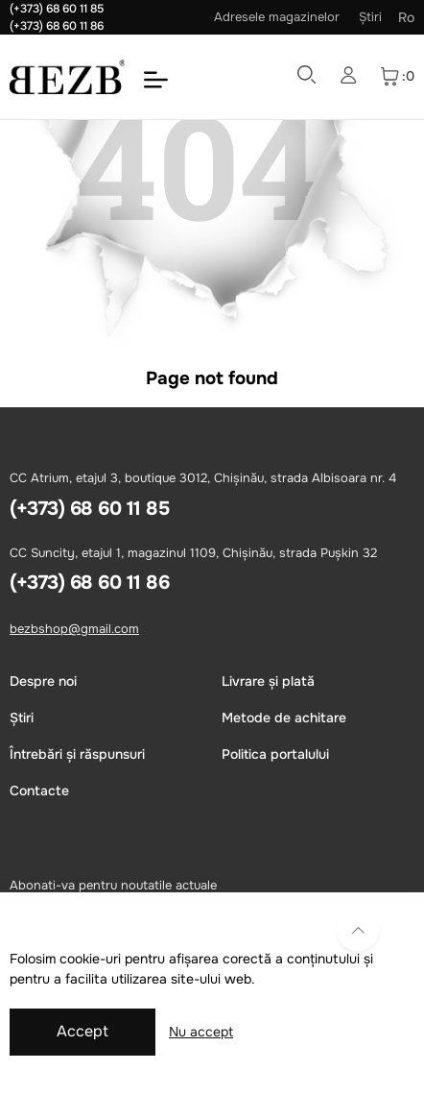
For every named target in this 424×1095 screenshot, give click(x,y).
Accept (82, 1031)
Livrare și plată (268, 681)
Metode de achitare (284, 717)
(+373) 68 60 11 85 (57, 8)
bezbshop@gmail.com (74, 628)
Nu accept (201, 1031)
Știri (370, 17)
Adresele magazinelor (277, 17)
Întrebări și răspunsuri (77, 754)
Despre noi (43, 681)
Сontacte (39, 790)
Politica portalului (275, 754)
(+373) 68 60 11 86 (57, 26)
